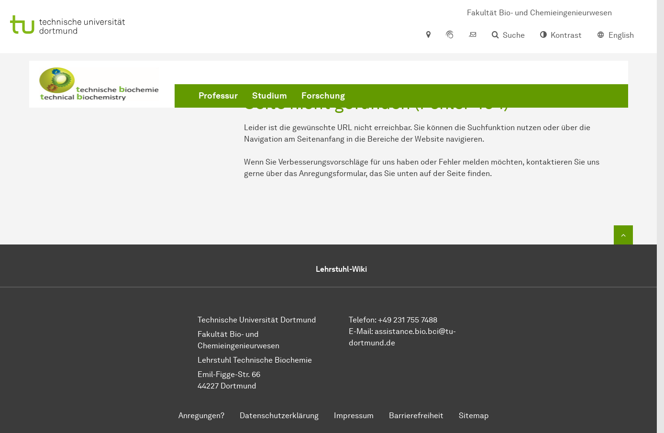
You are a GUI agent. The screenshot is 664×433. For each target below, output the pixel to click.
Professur (218, 95)
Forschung (323, 95)
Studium (269, 95)
